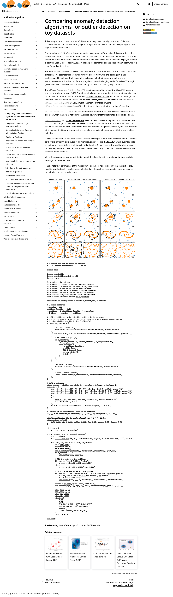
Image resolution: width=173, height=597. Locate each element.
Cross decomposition (12, 45)
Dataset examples (11, 49)
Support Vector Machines (14, 235)
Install (36, 4)
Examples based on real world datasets (16, 70)
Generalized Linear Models (15, 94)
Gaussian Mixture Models (14, 83)
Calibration (8, 30)
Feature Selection (11, 76)
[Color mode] (143, 4)
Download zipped (151, 25)
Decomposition (10, 57)
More (87, 4)
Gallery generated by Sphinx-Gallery (124, 573)
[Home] (43, 11)
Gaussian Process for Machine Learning (16, 88)
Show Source (149, 14)
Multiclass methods (12, 205)
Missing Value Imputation (14, 197)
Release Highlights (11, 22)
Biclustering (8, 26)
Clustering (8, 38)
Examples (62, 4)
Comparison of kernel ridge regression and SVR (17, 124)
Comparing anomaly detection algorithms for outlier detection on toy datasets (20, 116)
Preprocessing (9, 227)
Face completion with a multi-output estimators (20, 162)
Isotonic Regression (14, 172)
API (54, 4)
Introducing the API (19, 168)
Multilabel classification (15, 176)
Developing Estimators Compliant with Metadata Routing (19, 131)
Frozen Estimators (11, 79)
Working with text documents (16, 239)
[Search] (138, 4)
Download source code (153, 19)
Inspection (8, 98)
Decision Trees (9, 53)
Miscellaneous (10, 110)
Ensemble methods (11, 65)
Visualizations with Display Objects (20, 193)
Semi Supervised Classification (16, 231)
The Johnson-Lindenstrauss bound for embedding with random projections (20, 186)
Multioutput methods (12, 209)
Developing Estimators (13, 61)
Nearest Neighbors (11, 212)
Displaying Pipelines (14, 137)
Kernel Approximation (13, 102)
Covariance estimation (13, 42)
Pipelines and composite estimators (14, 221)
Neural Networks (11, 216)
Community (74, 4)
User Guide (46, 4)
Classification (9, 34)
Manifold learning (11, 106)
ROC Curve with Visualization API (19, 179)
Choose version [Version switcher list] (161, 4)
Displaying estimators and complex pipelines (20, 142)
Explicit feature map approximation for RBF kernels (20, 155)
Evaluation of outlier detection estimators (18, 149)
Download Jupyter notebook (156, 22)
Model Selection (10, 201)
